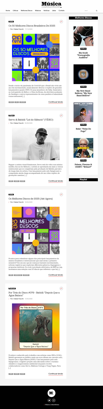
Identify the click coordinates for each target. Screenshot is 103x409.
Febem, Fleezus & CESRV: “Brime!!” (83, 165)
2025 (11, 181)
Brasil (22, 181)
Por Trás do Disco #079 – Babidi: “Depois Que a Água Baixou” (34, 294)
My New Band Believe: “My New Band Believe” (83, 93)
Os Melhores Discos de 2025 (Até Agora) (31, 198)
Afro (17, 102)
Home (8, 10)
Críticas (15, 10)
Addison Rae (18, 275)
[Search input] (90, 11)
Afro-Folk (23, 102)
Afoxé (11, 102)
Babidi (16, 181)
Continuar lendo (55, 102)
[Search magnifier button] (97, 11)
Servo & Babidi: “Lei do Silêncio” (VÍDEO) (31, 119)
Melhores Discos (26, 10)
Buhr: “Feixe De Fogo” (83, 130)
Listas (54, 10)
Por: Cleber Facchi (17, 29)
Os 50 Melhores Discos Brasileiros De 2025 (32, 25)
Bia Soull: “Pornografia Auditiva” (83, 55)
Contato (62, 10)
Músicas (38, 10)
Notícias (46, 10)
